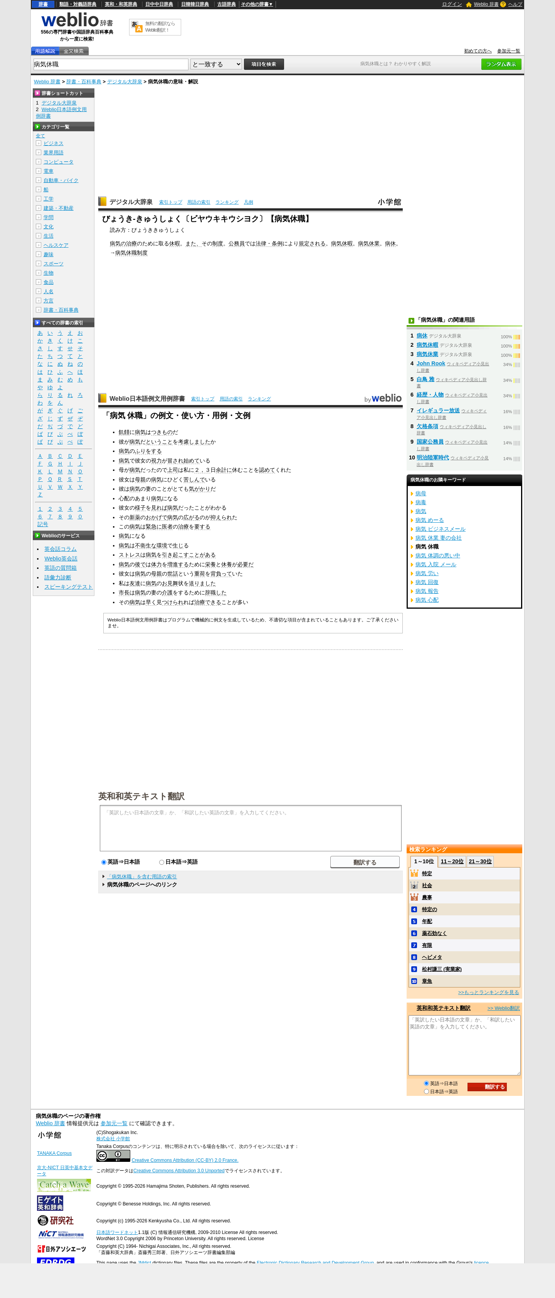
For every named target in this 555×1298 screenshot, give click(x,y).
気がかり (199, 489)
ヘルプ (515, 4)
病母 (420, 493)
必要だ (245, 564)
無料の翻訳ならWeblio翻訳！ (160, 27)
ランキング (227, 202)
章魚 (427, 981)
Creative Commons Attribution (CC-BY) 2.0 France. (184, 1160)
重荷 (199, 574)
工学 (49, 199)
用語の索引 (198, 202)
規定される (312, 243)
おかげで (156, 517)
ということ (159, 442)
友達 (135, 583)
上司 (172, 470)
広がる (191, 517)
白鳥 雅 (425, 379)
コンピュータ (59, 162)
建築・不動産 (59, 208)
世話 (172, 574)
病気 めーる (429, 520)
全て (40, 135)
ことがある (202, 555)
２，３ (202, 470)
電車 (49, 171)
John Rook (431, 363)
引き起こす (175, 555)
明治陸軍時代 (433, 457)
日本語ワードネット (117, 1232)
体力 (156, 564)
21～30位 (480, 861)
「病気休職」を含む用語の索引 (142, 876)
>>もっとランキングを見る (488, 992)
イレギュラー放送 (438, 410)
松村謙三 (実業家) (442, 969)
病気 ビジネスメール (440, 529)
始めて (191, 460)
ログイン (452, 4)
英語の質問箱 (60, 568)
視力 (156, 460)
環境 (161, 545)
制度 (217, 243)
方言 (49, 301)
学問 (49, 217)
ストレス (129, 555)
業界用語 (54, 152)
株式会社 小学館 (113, 1138)
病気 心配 (427, 600)
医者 (167, 526)
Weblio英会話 (60, 558)
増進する (178, 564)
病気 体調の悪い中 (437, 555)
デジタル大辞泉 (124, 81)
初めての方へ (478, 51)
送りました (202, 583)
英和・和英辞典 (121, 4)
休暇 (174, 243)
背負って (221, 574)
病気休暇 (342, 243)
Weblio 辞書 (486, 4)
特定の (429, 909)
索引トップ (170, 202)
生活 (49, 236)
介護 (167, 592)
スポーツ (54, 264)
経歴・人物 (430, 395)
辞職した (216, 592)
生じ (178, 545)
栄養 (210, 564)
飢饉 (124, 432)
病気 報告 (427, 591)
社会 (427, 885)
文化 (49, 227)
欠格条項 (427, 426)
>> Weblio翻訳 (504, 1008)
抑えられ (221, 517)
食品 (49, 282)
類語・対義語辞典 (77, 4)
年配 (427, 921)
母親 (140, 479)
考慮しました (194, 442)
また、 (193, 243)
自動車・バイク (61, 180)
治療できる (207, 602)
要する (202, 526)
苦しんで (194, 479)
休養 (226, 564)
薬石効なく (434, 933)
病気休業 (369, 243)
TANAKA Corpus (54, 1153)
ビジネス (54, 143)
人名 (49, 291)
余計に (224, 470)
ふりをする (148, 451)
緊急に (154, 526)
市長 (124, 592)
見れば (159, 508)
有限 (427, 945)
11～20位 (452, 861)
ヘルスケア (56, 245)
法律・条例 (269, 243)
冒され (175, 460)
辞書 (43, 4)
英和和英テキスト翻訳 (141, 796)
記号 (42, 524)
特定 (427, 873)
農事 (427, 897)
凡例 (248, 202)
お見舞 (170, 583)
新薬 (135, 517)
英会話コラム (60, 549)
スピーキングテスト (68, 587)
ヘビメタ (432, 957)
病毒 (420, 502)
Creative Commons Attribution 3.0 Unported (179, 1170)
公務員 (237, 243)
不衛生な (145, 545)
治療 (183, 526)
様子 (140, 508)
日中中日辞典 (159, 4)
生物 (49, 273)
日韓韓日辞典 (195, 4)
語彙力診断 (57, 577)
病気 (140, 432)
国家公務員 (430, 442)
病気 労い (427, 573)
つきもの (162, 432)
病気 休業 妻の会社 (438, 538)
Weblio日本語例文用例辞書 (147, 398)
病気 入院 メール (435, 564)
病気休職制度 (131, 253)
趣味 (49, 254)
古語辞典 (226, 4)
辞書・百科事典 (83, 81)
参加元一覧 (508, 51)
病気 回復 (427, 582)
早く (151, 602)
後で (140, 564)
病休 (390, 243)
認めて (267, 470)
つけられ (172, 602)
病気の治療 (123, 243)
